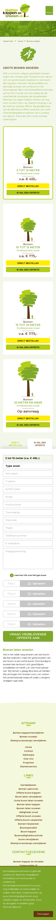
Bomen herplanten (28, 824)
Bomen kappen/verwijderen (28, 732)
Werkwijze (28, 755)
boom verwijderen (28, 839)
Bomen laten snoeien (28, 808)
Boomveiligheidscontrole (28, 835)
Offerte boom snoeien (28, 816)
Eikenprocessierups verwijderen (28, 740)
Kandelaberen (28, 785)
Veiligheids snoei (28, 812)
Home (20, 41)
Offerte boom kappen (28, 792)
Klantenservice (28, 766)
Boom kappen (28, 831)
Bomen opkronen (28, 789)
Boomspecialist (28, 827)
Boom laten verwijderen (28, 796)
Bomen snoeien (33, 41)
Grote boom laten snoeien (28, 800)
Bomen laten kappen (28, 804)
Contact (28, 751)
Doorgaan (43, 914)
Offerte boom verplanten (28, 820)
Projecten (28, 762)
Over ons (28, 758)
